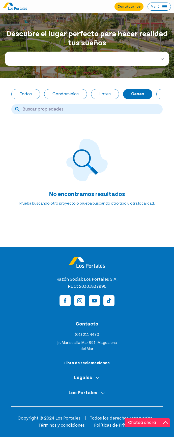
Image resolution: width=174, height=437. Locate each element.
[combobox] (87, 59)
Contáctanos (129, 6)
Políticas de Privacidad (117, 425)
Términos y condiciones (62, 425)
